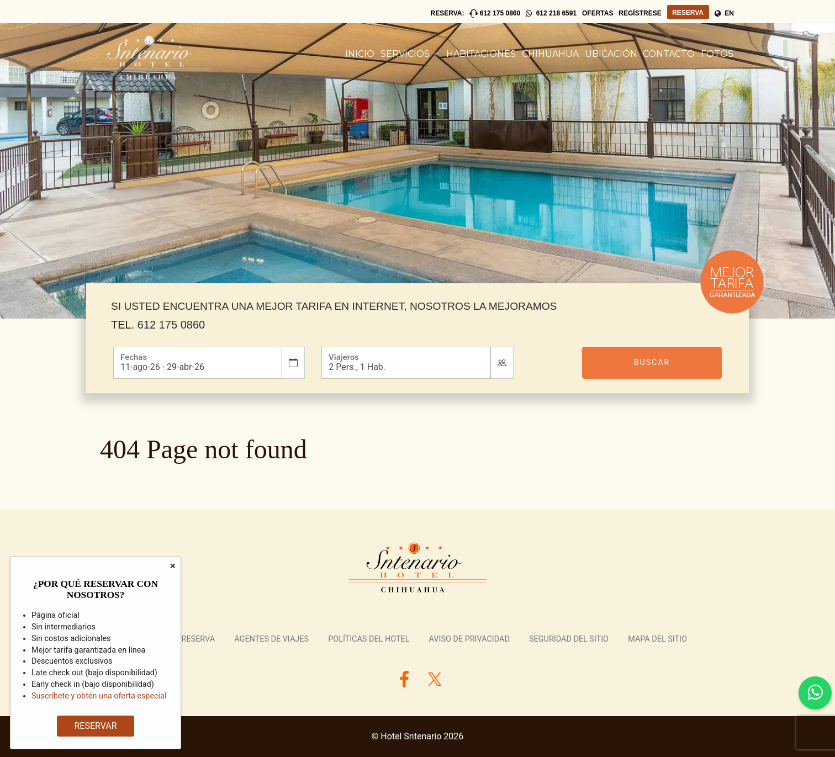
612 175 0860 (171, 325)
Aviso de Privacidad (469, 639)
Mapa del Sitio (657, 639)
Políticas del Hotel (368, 639)
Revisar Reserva (181, 639)
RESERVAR (93, 726)
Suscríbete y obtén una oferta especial (98, 696)
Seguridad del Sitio (569, 639)
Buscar (652, 362)
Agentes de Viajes (271, 639)
